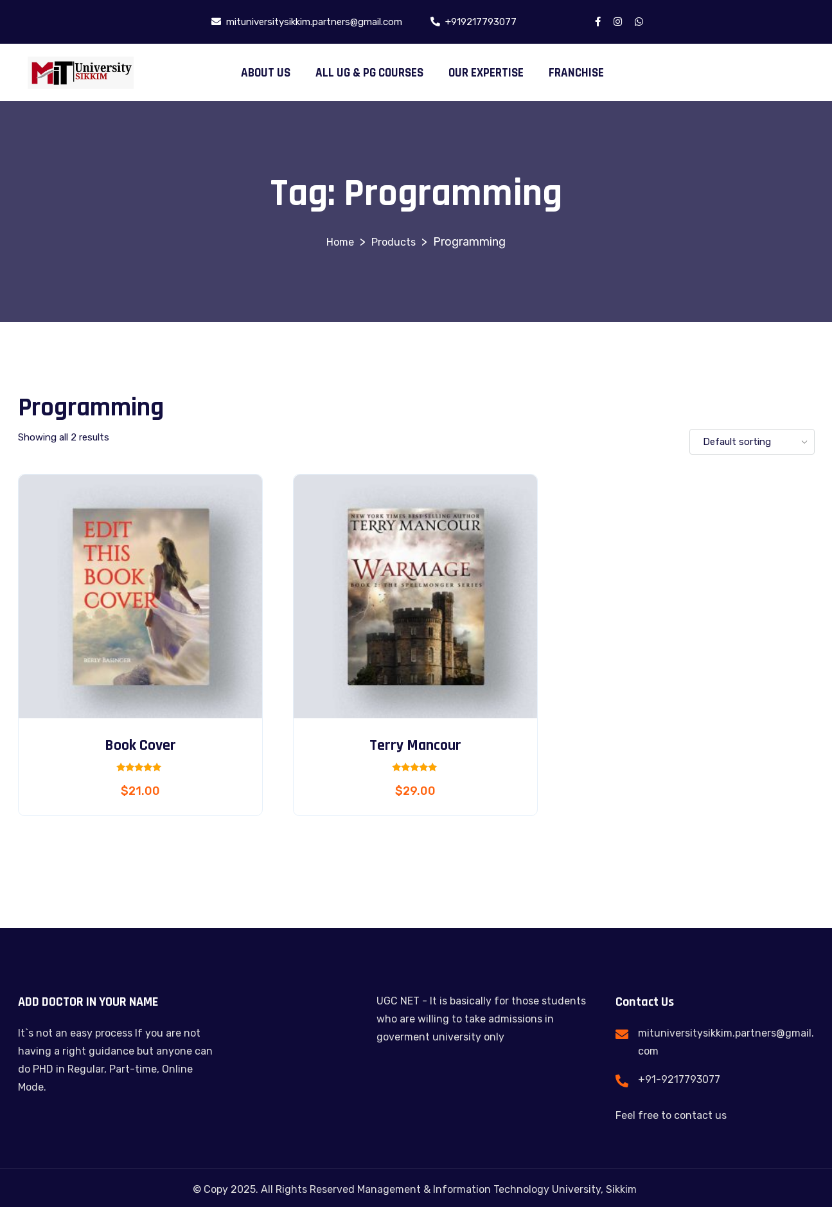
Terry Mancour (415, 745)
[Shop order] (752, 442)
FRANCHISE (576, 73)
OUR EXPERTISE (486, 73)
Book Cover (140, 745)
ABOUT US (265, 73)
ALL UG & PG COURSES (369, 73)
